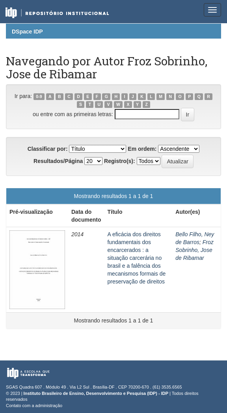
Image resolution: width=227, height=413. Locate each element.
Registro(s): (119, 161)
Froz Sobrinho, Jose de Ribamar (194, 250)
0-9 (39, 96)
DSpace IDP (27, 31)
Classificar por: (48, 149)
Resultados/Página (58, 161)
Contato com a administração (34, 405)
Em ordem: (142, 149)
